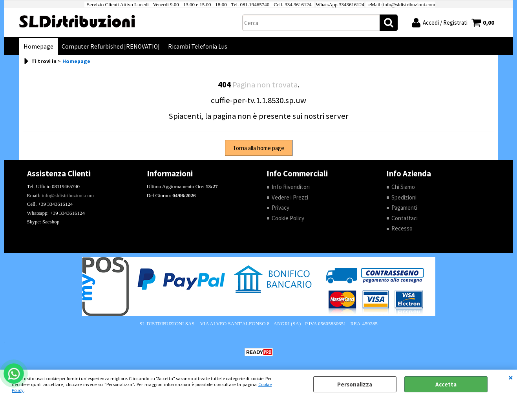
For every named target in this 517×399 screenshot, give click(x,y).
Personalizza (354, 384)
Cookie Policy (288, 218)
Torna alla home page (258, 148)
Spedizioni (404, 197)
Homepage (38, 46)
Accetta (446, 384)
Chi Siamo (403, 186)
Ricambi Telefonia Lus (197, 46)
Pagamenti (404, 207)
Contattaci (404, 218)
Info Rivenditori (291, 186)
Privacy (280, 207)
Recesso (402, 228)
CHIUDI (510, 377)
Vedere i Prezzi (290, 197)
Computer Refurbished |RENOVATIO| (111, 46)
